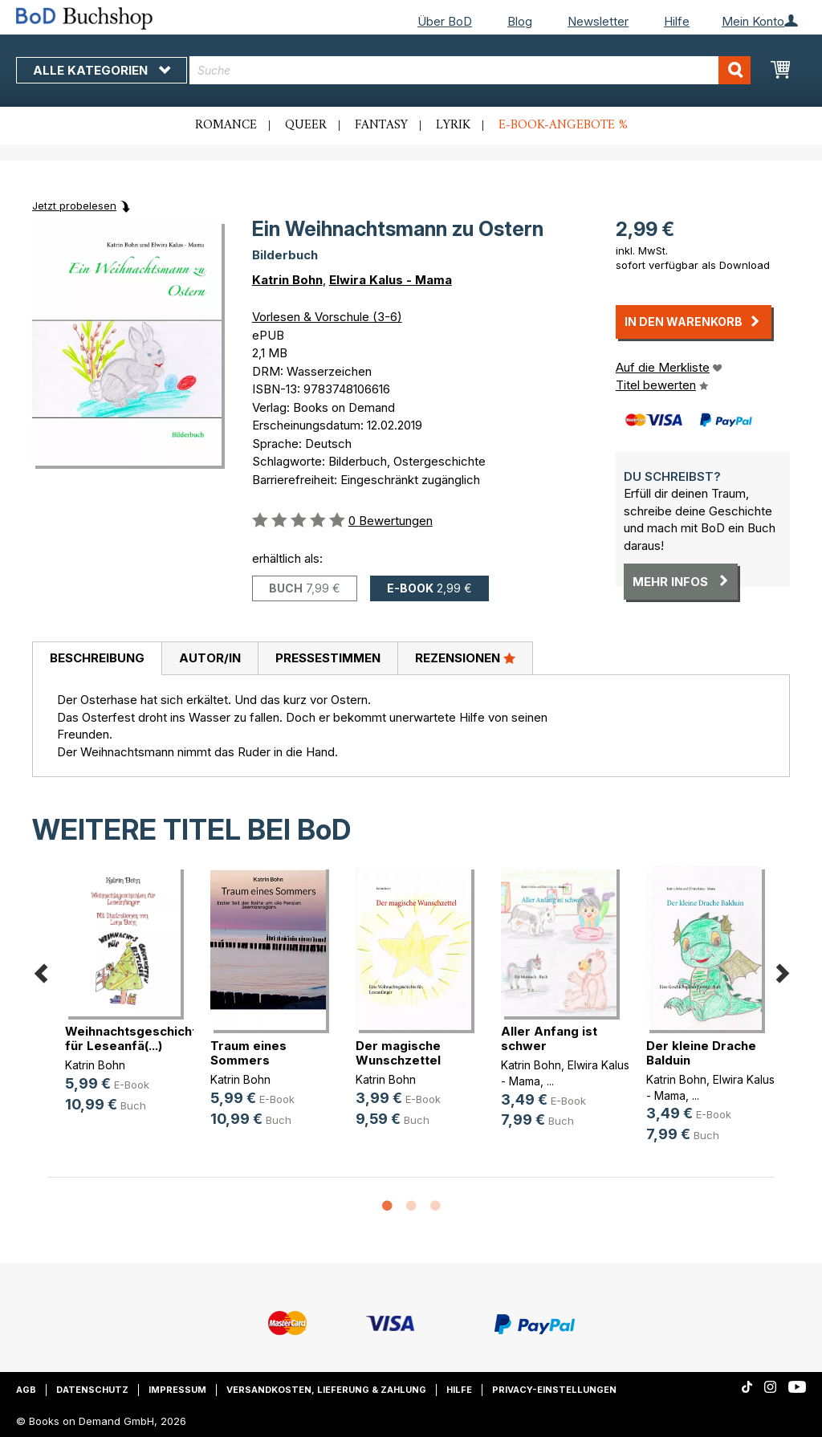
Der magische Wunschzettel (398, 1053)
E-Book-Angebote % (563, 125)
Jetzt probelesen (74, 205)
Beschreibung (97, 658)
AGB (26, 1389)
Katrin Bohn (287, 279)
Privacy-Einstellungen (554, 1389)
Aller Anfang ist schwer (549, 1038)
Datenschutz (92, 1389)
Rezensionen (465, 657)
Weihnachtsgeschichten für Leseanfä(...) (138, 1038)
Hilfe (677, 21)
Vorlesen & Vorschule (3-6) (327, 316)
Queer (306, 125)
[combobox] (470, 70)
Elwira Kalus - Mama (390, 279)
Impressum (177, 1389)
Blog (519, 21)
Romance (226, 125)
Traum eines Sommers (248, 1053)
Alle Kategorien (101, 70)
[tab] (96, 659)
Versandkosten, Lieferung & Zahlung (326, 1389)
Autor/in (210, 658)
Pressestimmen (327, 658)
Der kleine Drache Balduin (701, 1053)
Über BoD (444, 21)
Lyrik (453, 125)
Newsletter (598, 21)
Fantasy (381, 125)
